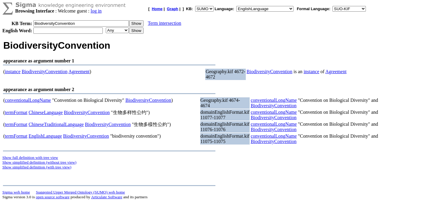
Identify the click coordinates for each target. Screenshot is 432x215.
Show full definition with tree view (30, 157)
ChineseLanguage (46, 112)
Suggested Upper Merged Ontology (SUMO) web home (80, 192)
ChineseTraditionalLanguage (56, 124)
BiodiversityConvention (45, 71)
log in (96, 10)
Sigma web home (16, 192)
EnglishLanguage (45, 136)
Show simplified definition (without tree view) (39, 162)
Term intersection (164, 23)
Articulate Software (106, 197)
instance (12, 71)
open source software (52, 197)
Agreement (79, 71)
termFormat (16, 112)
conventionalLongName (28, 100)
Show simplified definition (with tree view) (36, 167)
